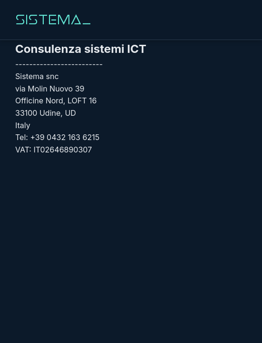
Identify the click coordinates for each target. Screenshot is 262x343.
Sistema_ (53, 19)
